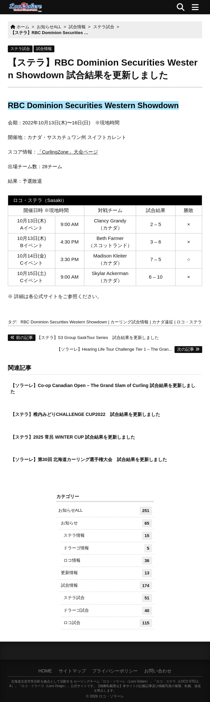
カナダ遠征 (162, 322)
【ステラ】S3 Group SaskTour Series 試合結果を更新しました (83, 337)
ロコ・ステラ (189, 322)
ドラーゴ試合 (107, 611)
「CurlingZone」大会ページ (67, 152)
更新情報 (106, 573)
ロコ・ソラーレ (111, 696)
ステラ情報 (107, 536)
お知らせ (106, 523)
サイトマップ (72, 670)
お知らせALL (105, 511)
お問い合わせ (158, 670)
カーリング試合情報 (129, 322)
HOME (45, 670)
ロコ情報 (107, 561)
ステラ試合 (20, 48)
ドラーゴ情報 (107, 548)
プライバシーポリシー (115, 670)
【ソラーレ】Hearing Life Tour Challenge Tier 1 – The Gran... (129, 349)
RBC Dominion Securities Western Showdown (64, 322)
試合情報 (44, 48)
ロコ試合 (107, 623)
